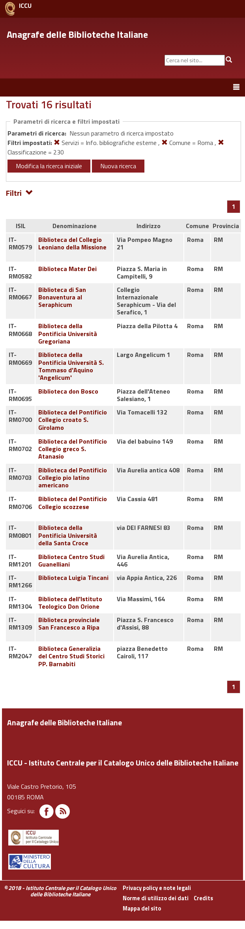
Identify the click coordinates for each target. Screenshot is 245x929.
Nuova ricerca (118, 166)
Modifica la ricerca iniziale (49, 166)
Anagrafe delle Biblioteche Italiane (77, 34)
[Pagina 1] (234, 206)
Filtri (19, 192)
